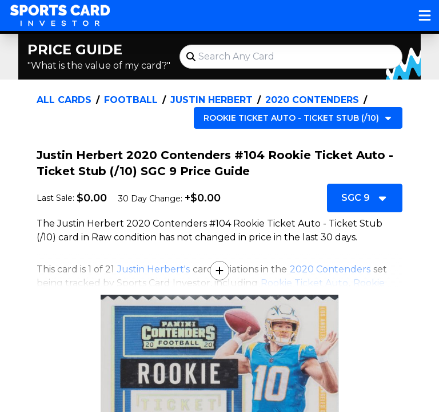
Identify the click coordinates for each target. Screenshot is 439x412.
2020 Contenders (312, 99)
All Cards (64, 99)
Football (131, 99)
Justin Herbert (211, 99)
